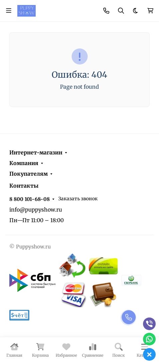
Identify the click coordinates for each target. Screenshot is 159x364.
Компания (23, 163)
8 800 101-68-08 (29, 199)
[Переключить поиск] (121, 10)
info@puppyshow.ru (35, 209)
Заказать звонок (78, 199)
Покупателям (28, 173)
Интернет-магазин (35, 152)
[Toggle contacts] (106, 10)
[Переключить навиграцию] (9, 10)
